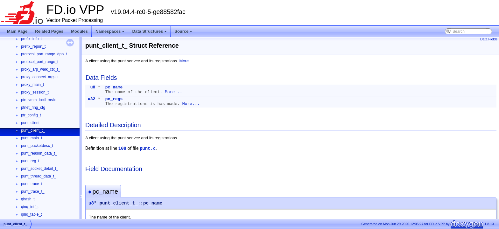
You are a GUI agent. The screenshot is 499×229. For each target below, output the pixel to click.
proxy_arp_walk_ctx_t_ (40, 69)
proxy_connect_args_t (40, 77)
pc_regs (114, 99)
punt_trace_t (31, 184)
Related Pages (49, 31)
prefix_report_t (33, 46)
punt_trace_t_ (32, 191)
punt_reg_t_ (31, 161)
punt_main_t (31, 138)
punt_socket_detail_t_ (39, 168)
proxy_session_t (35, 92)
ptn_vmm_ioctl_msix (38, 100)
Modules (79, 31)
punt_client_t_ (33, 130)
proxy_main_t (32, 84)
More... (185, 61)
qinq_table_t (31, 214)
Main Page (17, 31)
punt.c (148, 148)
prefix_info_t (31, 39)
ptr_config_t (31, 115)
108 (122, 148)
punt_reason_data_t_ (39, 153)
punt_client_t (32, 123)
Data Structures (150, 33)
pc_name (114, 87)
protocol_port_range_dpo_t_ (45, 54)
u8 (92, 87)
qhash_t (28, 199)
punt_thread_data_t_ (38, 176)
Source (183, 33)
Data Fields (488, 39)
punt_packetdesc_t (37, 145)
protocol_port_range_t (39, 61)
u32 (91, 99)
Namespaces (110, 33)
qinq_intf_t (30, 207)
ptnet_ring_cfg (33, 107)
